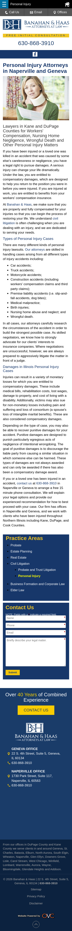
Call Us (12, 12)
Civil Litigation (20, 563)
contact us (24, 483)
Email (36, 12)
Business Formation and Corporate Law (38, 584)
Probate (16, 545)
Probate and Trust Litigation (37, 569)
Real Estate (18, 557)
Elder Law (17, 590)
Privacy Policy (36, 896)
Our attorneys (35, 249)
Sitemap (36, 889)
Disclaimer (36, 903)
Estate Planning (21, 551)
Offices (60, 12)
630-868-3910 (46, 483)
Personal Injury (29, 576)
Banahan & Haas (19, 204)
